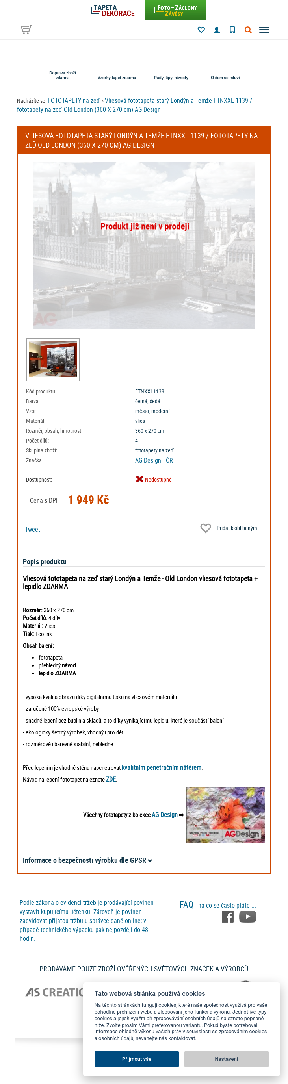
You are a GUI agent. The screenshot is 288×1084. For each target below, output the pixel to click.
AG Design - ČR (154, 460)
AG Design (165, 814)
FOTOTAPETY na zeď (74, 100)
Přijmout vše (136, 1059)
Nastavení (226, 1059)
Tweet (32, 529)
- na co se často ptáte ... (218, 905)
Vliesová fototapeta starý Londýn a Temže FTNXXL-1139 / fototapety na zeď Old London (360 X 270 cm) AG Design (134, 105)
